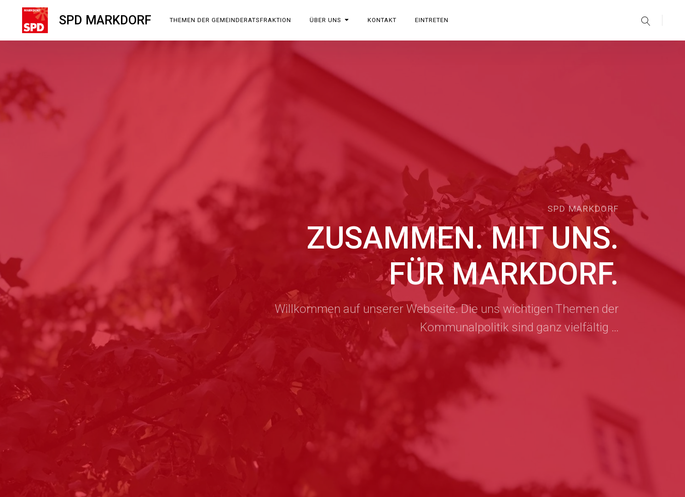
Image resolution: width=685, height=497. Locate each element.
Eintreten (432, 20)
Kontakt (382, 20)
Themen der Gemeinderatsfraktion (230, 20)
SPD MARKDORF (105, 20)
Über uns (329, 20)
